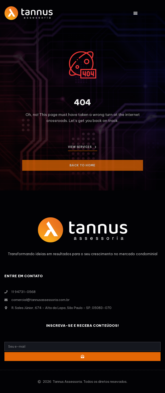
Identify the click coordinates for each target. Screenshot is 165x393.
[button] (135, 13)
